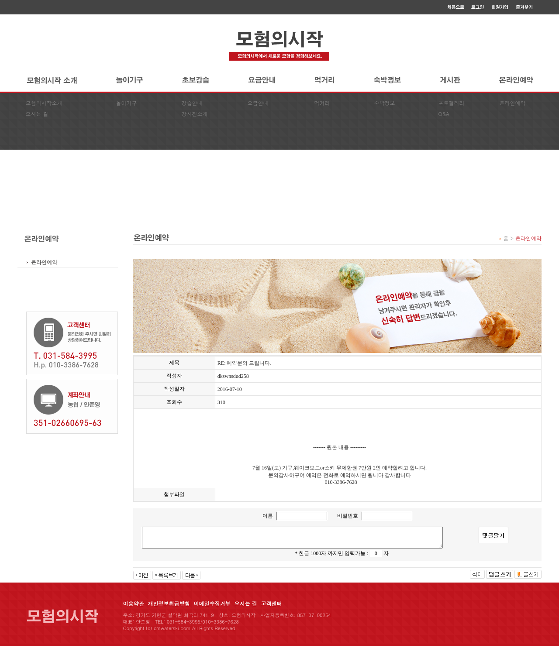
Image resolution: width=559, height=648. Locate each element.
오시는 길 (37, 113)
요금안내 (258, 102)
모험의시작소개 (44, 102)
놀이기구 (126, 102)
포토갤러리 (451, 102)
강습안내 (192, 102)
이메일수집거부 (212, 603)
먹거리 (322, 102)
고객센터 (271, 603)
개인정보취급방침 (169, 603)
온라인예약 (513, 102)
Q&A (444, 113)
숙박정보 (384, 102)
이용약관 (133, 603)
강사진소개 (195, 113)
